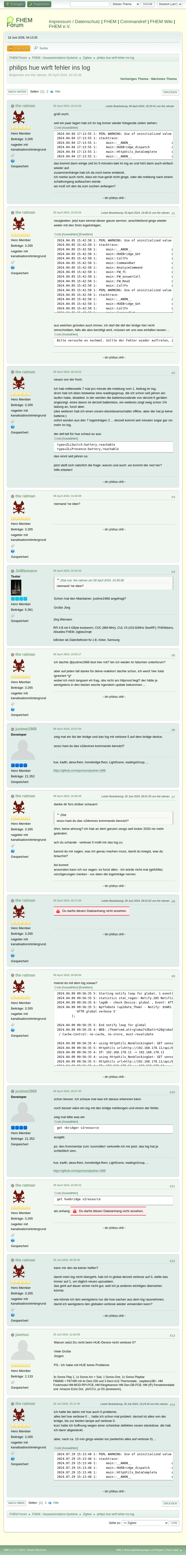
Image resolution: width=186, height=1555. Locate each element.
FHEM (110, 21)
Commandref (133, 21)
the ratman (25, 106)
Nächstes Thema (164, 79)
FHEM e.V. (60, 26)
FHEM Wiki (161, 21)
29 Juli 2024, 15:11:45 (66, 1403)
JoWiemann (26, 571)
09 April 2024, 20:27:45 (67, 1091)
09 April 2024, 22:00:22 (67, 1185)
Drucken (170, 92)
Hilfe (119, 1549)
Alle (57, 91)
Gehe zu (114, 1523)
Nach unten (17, 91)
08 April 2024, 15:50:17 (67, 654)
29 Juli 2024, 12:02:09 (66, 1334)
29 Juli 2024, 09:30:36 (66, 1259)
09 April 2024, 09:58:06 (67, 975)
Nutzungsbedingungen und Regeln (144, 1549)
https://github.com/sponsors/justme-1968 (79, 770)
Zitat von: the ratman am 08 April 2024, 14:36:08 (92, 580)
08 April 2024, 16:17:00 (67, 900)
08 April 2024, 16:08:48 (67, 796)
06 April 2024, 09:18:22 (67, 371)
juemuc (22, 1335)
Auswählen (70, 127)
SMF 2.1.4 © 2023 (14, 1549)
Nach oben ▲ (174, 1549)
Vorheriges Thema (134, 79)
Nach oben (16, 1503)
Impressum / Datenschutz (74, 21)
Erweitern (85, 234)
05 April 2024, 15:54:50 (67, 212)
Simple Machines (36, 1549)
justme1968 (26, 729)
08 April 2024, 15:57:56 (67, 728)
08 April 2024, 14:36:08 (67, 495)
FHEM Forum (19, 22)
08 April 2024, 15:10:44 (67, 570)
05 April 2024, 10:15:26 (67, 105)
